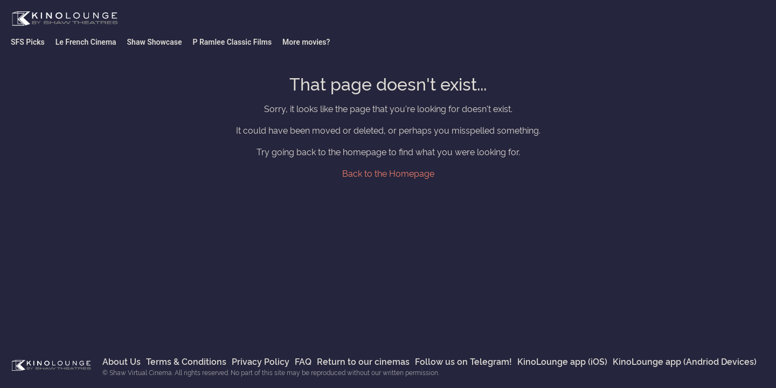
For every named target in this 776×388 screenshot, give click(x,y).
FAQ (303, 361)
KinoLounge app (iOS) (562, 361)
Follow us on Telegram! (463, 361)
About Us (121, 361)
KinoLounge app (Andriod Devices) (685, 361)
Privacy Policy (260, 361)
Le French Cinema (86, 42)
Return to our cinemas (363, 361)
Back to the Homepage (388, 173)
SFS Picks (28, 42)
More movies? (306, 42)
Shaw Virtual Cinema (65, 19)
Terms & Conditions (186, 361)
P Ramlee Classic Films (232, 42)
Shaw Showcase (154, 42)
